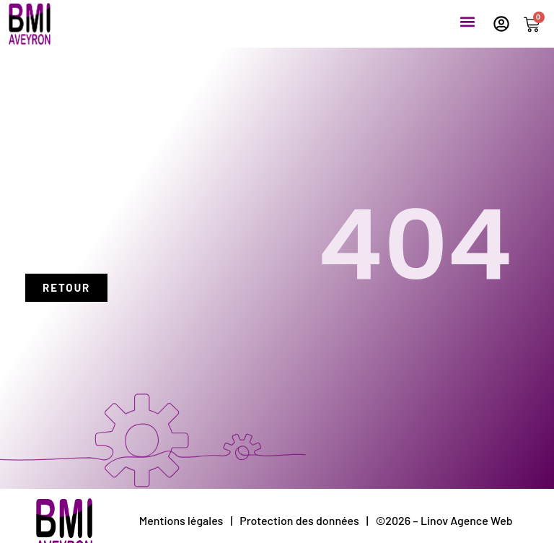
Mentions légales (181, 520)
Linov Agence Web (467, 520)
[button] (467, 21)
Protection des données (299, 520)
